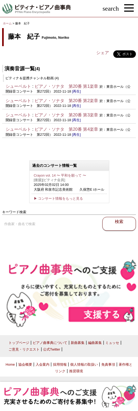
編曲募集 (95, 343)
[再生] (76, 91)
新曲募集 (78, 343)
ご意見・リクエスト (24, 349)
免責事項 (108, 364)
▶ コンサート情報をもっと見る (58, 198)
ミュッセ (112, 343)
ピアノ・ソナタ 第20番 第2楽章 (66, 100)
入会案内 (42, 364)
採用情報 (60, 364)
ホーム (7, 23)
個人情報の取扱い (84, 364)
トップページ (19, 343)
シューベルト (18, 86)
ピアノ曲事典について (50, 343)
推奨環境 (76, 371)
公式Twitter (51, 349)
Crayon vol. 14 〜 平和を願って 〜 (60, 175)
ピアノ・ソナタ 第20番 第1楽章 (66, 86)
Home (10, 364)
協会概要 (25, 364)
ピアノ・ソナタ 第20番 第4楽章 (66, 129)
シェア (102, 52)
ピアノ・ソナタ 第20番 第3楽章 (66, 115)
